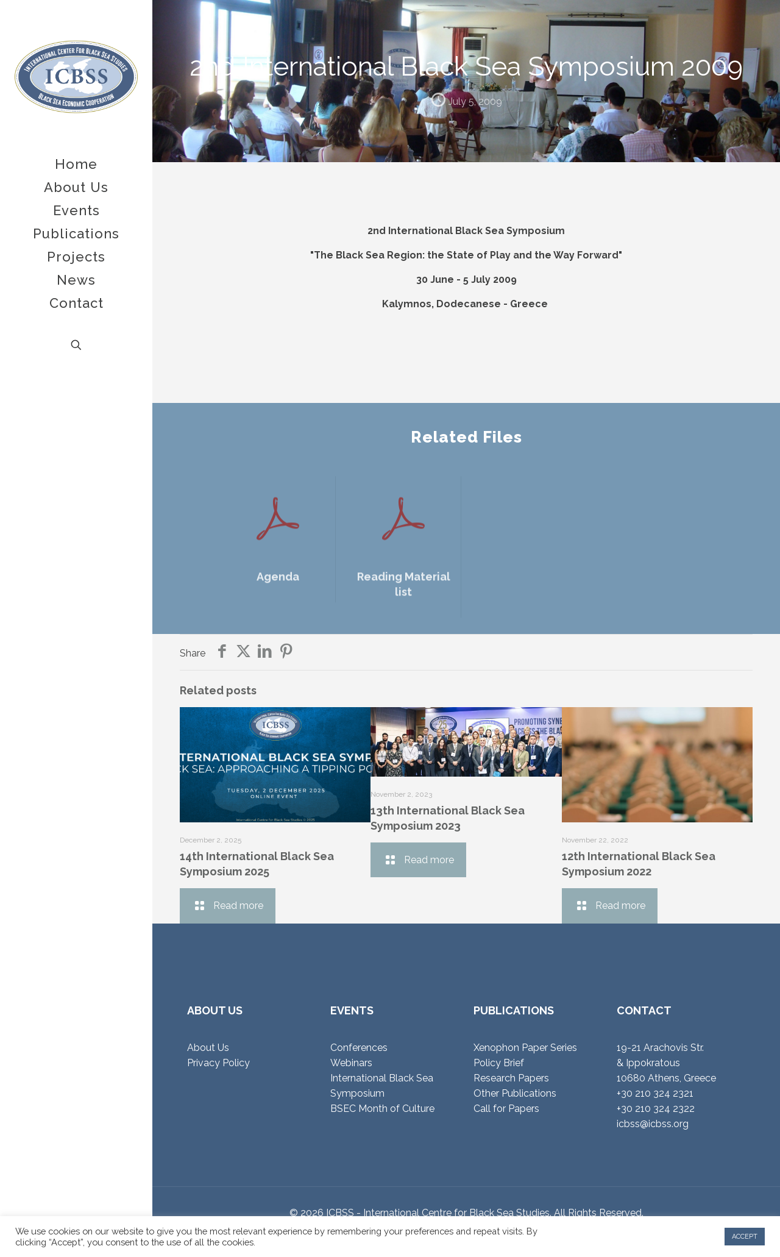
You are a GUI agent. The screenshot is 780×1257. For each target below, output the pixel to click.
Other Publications (514, 1093)
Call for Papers (506, 1108)
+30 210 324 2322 (656, 1108)
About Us (208, 1047)
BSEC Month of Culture (382, 1108)
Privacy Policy (218, 1063)
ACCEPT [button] (744, 1237)
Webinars (351, 1063)
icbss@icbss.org (653, 1124)
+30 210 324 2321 (655, 1093)
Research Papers (511, 1078)
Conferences (359, 1047)
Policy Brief (498, 1063)
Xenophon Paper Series (525, 1047)
